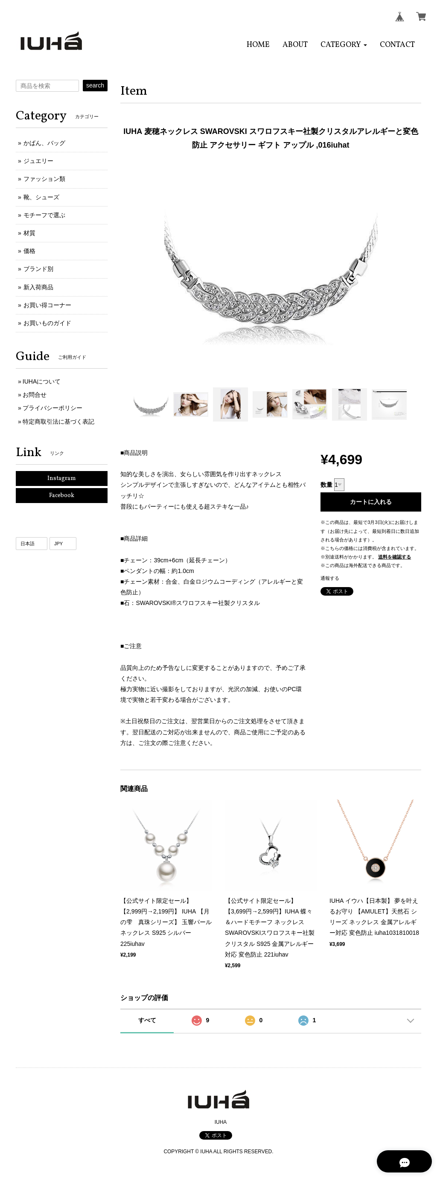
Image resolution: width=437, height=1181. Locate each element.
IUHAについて (42, 381)
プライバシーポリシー (52, 407)
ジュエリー (38, 160)
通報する (329, 578)
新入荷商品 (38, 287)
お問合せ (35, 394)
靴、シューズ (41, 197)
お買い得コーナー (47, 305)
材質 (29, 233)
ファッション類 (44, 178)
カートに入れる (371, 501)
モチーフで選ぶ (44, 215)
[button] (343, 45)
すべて (147, 1020)
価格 (29, 250)
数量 (326, 484)
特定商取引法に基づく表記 (58, 421)
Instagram (61, 478)
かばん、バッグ (44, 143)
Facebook (61, 496)
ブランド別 (38, 268)
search (95, 85)
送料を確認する (394, 556)
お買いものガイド (47, 323)
